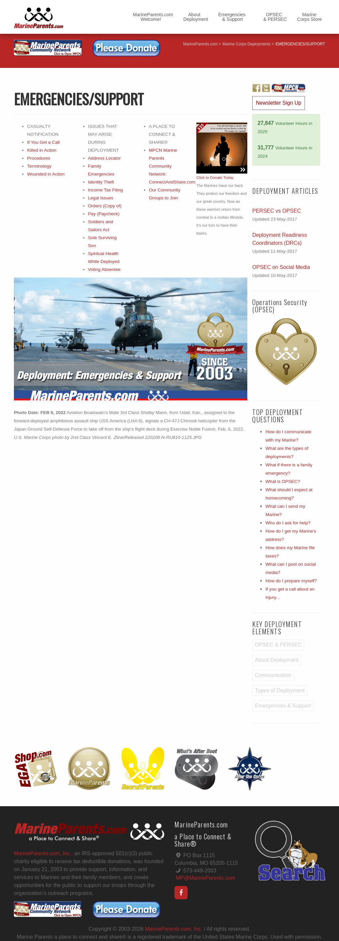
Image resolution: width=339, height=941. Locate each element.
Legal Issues (100, 197)
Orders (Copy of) (104, 205)
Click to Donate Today (214, 178)
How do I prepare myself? (291, 580)
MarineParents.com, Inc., (43, 853)
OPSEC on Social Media (281, 267)
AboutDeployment (195, 17)
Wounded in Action (46, 174)
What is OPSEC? (283, 481)
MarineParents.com (200, 44)
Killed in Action (41, 150)
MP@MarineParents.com (205, 878)
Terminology (39, 166)
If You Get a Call (43, 142)
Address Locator (104, 158)
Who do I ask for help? (288, 522)
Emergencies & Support (231, 17)
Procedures (38, 158)
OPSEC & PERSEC (271, 17)
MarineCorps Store (309, 17)
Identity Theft (101, 182)
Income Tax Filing (105, 189)
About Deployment (277, 660)
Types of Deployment (280, 690)
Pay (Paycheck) (104, 213)
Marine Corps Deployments (246, 44)
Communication (273, 675)
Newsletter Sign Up (278, 103)
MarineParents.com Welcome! (153, 17)
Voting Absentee (104, 269)
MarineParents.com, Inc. (173, 929)
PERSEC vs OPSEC (276, 211)
